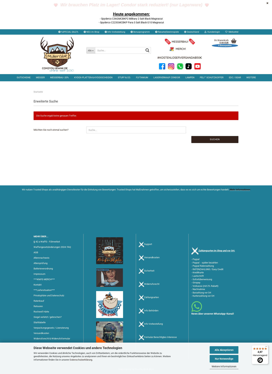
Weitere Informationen (224, 366)
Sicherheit (149, 271)
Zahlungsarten (151, 297)
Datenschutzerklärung (81, 359)
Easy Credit (217, 269)
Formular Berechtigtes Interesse (160, 337)
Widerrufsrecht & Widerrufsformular (52, 338)
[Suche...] (90, 50)
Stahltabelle (40, 322)
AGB (36, 252)
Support (148, 244)
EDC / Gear (235, 77)
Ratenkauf (39, 301)
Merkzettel (231, 32)
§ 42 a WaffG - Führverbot (47, 241)
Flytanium (142, 77)
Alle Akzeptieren (224, 350)
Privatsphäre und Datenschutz (49, 295)
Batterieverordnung (43, 268)
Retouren (38, 306)
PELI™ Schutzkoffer (211, 77)
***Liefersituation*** (44, 290)
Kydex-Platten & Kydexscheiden (93, 77)
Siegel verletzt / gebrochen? (48, 317)
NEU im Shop (91, 32)
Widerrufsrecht (151, 284)
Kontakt (38, 284)
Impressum (39, 274)
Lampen (189, 77)
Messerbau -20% (59, 77)
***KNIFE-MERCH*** (44, 279)
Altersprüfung (40, 263)
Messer (40, 77)
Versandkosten (41, 333)
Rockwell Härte (41, 311)
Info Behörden (151, 310)
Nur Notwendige (224, 358)
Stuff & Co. (124, 77)
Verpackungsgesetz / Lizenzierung (51, 327)
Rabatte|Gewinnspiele (167, 32)
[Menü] (266, 347)
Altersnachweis (41, 257)
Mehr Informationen (240, 189)
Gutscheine (24, 77)
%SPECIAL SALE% (68, 32)
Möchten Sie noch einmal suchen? (51, 129)
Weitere (251, 77)
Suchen (215, 139)
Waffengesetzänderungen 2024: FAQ (52, 247)
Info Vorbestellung (115, 32)
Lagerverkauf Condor (166, 77)
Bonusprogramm (140, 32)
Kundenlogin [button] (212, 32)
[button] (191, 32)
